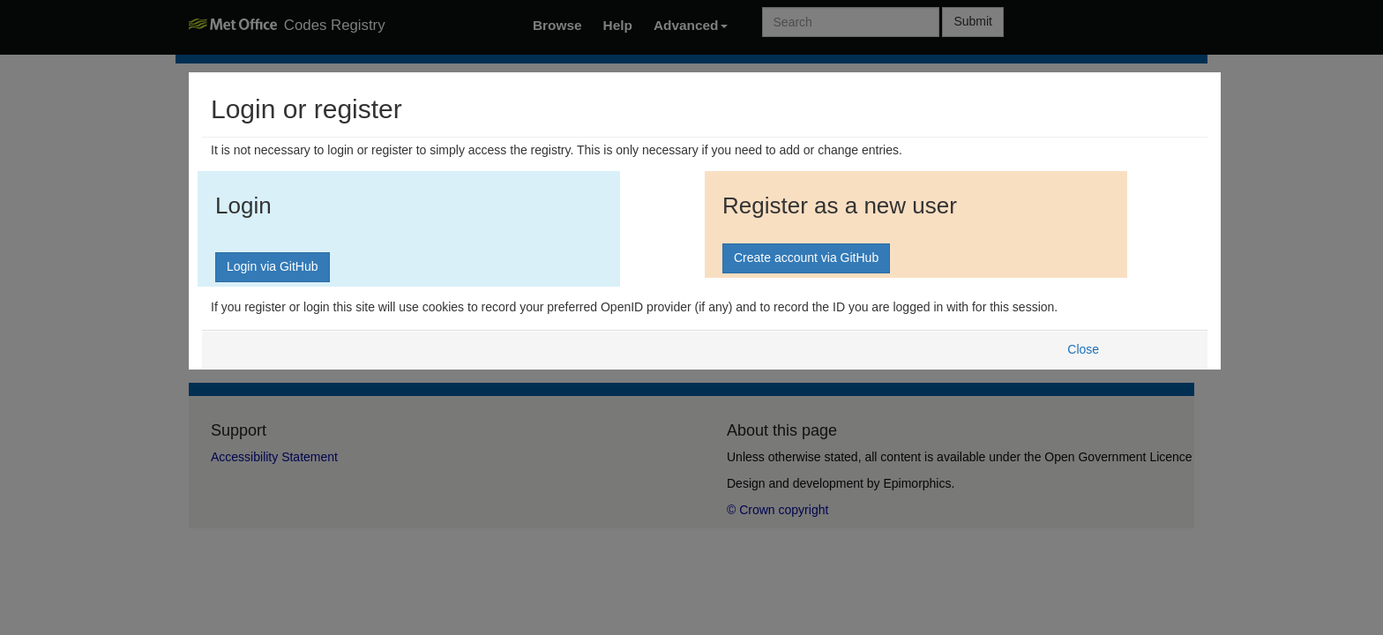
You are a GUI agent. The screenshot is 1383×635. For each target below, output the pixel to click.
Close (1083, 349)
